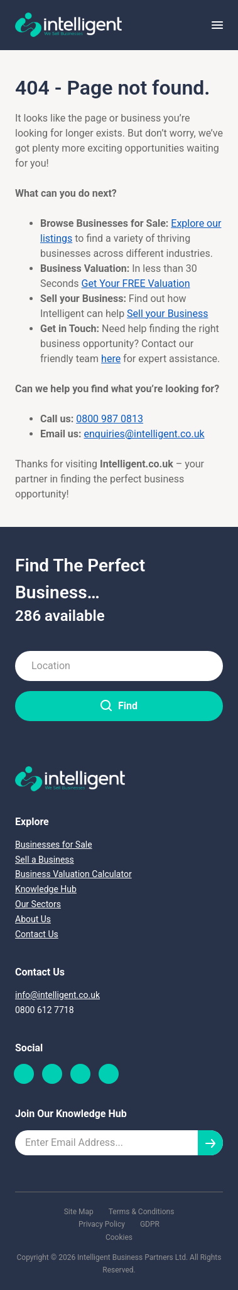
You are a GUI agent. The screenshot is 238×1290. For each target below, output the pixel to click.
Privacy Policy (101, 1224)
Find (119, 706)
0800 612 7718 (44, 1010)
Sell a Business (44, 860)
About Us (33, 919)
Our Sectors (38, 904)
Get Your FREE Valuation (136, 283)
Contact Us (36, 934)
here (111, 359)
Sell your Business (167, 314)
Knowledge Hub (46, 889)
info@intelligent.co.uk (57, 995)
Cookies (119, 1237)
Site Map (79, 1211)
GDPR (150, 1224)
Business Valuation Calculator (73, 874)
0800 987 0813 (109, 419)
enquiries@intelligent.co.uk (144, 434)
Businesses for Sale (53, 845)
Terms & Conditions (142, 1211)
